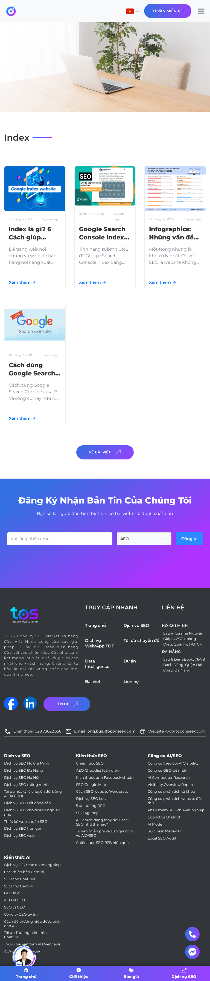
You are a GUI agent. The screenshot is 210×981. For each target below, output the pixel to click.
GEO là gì (12, 893)
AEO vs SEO (14, 900)
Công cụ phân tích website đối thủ (175, 801)
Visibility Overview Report (170, 785)
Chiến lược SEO (90, 763)
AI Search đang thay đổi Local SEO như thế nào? (102, 822)
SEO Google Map (91, 785)
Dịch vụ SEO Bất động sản (27, 803)
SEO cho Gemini (18, 886)
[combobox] (144, 538)
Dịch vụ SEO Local (92, 799)
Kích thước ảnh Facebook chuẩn (105, 777)
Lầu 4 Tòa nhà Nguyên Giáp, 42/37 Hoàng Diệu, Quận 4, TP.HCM (183, 638)
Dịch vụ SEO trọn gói (22, 828)
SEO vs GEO (14, 907)
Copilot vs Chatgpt (164, 817)
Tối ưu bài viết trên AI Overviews (32, 944)
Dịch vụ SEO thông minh (26, 785)
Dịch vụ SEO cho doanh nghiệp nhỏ (32, 812)
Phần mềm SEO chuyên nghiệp (176, 810)
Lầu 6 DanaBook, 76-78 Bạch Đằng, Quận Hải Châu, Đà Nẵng (184, 664)
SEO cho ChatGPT (20, 879)
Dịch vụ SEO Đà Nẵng (23, 770)
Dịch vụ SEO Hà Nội (21, 777)
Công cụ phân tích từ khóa (171, 791)
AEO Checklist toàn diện (97, 770)
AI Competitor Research (169, 777)
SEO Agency (87, 813)
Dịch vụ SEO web (19, 836)
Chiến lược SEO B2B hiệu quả (102, 843)
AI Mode (155, 824)
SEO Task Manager (164, 831)
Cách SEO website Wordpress (102, 791)
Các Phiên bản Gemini (24, 872)
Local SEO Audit (162, 838)
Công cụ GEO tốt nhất (167, 770)
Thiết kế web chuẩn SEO (26, 822)
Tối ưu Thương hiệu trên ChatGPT (25, 935)
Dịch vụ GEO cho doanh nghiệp (32, 865)
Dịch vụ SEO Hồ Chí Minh (26, 763)
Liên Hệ (67, 704)
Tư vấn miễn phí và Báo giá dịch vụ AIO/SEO (104, 833)
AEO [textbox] (124, 538)
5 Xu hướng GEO (91, 806)
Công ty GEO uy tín (21, 914)
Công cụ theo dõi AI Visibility (173, 763)
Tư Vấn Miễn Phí (168, 10)
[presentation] (48, 560)
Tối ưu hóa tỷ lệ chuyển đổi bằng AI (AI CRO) (33, 793)
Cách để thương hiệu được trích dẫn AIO (32, 923)
